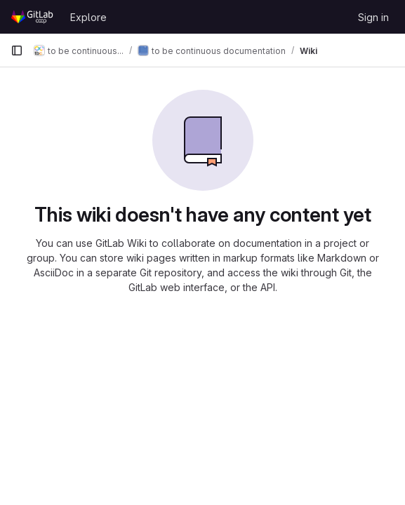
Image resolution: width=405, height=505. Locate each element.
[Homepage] (33, 17)
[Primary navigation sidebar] (17, 50)
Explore (88, 17)
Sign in (373, 17)
